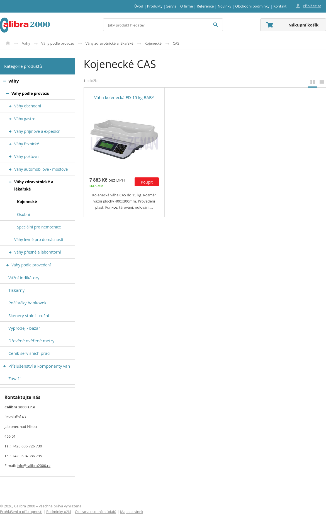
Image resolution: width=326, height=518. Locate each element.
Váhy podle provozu (57, 43)
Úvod (8, 43)
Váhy (26, 43)
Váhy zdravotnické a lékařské (109, 43)
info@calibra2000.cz (33, 465)
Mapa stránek (131, 511)
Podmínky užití (58, 511)
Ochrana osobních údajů (95, 511)
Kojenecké (153, 43)
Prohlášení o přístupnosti (21, 511)
